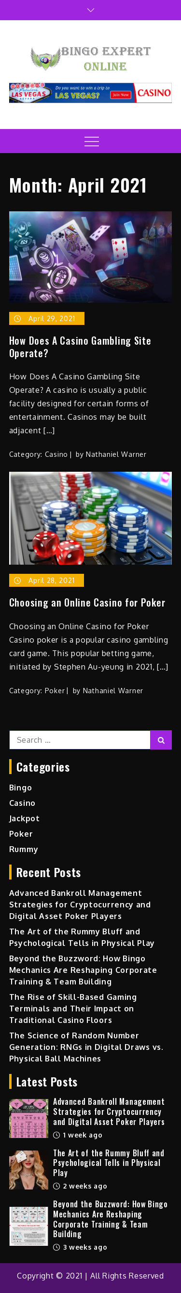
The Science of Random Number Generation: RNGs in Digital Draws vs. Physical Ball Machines (86, 1047)
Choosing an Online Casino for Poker (87, 602)
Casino (56, 454)
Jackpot (24, 818)
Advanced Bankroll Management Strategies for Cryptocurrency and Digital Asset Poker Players (80, 904)
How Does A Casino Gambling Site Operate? (80, 346)
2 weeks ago (80, 1186)
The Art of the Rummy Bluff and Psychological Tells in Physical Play (109, 1163)
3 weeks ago (80, 1247)
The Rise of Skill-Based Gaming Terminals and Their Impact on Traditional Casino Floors (73, 1008)
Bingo (20, 787)
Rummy (24, 849)
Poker (55, 690)
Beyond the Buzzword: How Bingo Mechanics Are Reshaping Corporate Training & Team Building (83, 970)
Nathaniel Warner (116, 454)
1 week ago (78, 1135)
